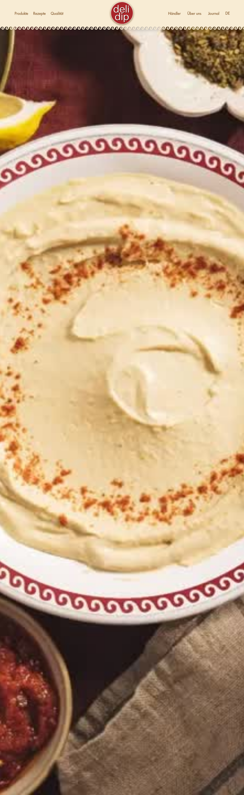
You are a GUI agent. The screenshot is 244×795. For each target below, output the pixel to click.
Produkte (21, 13)
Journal (213, 13)
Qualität (57, 13)
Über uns (194, 13)
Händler (174, 13)
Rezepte (39, 13)
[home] (122, 13)
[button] (228, 13)
